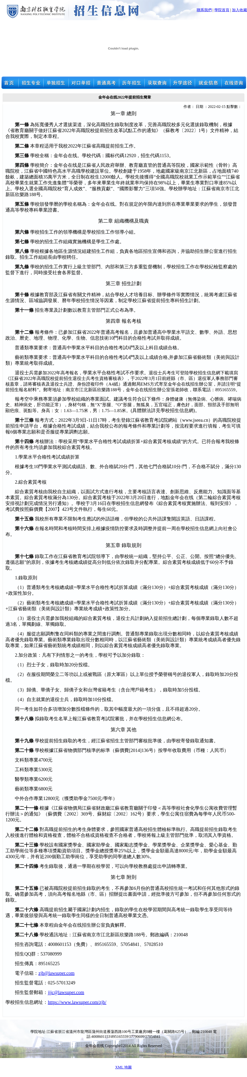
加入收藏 (239, 10)
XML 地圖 (123, 1067)
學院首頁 (221, 10)
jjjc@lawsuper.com (66, 992)
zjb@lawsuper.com (56, 973)
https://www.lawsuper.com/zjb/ (77, 1002)
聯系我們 (204, 10)
